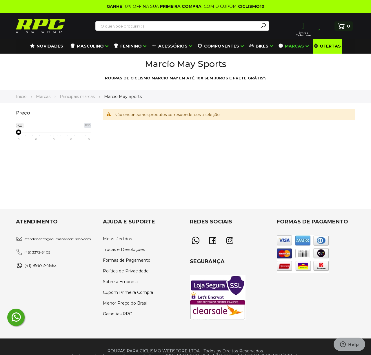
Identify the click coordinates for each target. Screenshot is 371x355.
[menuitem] (47, 46)
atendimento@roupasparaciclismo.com (57, 239)
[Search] (263, 26)
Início (22, 96)
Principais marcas (78, 96)
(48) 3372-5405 (37, 252)
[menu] (185, 46)
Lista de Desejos (320, 26)
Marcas (44, 96)
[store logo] (40, 26)
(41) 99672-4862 (40, 265)
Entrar (303, 26)
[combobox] (177, 26)
